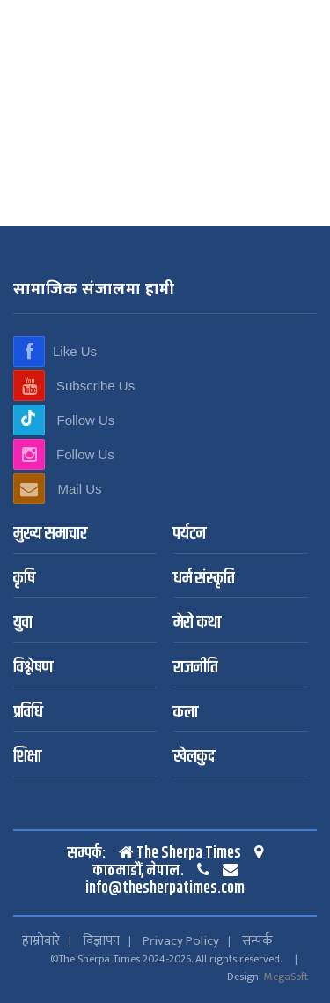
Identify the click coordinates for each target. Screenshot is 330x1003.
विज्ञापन (101, 941)
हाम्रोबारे (41, 941)
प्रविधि (28, 713)
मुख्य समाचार (50, 534)
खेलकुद (194, 757)
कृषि (24, 579)
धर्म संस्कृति (203, 579)
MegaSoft (286, 976)
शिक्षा (27, 757)
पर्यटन (189, 534)
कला (185, 713)
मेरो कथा (197, 623)
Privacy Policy (181, 941)
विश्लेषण (33, 668)
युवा (23, 623)
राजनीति (195, 668)
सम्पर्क (257, 941)
